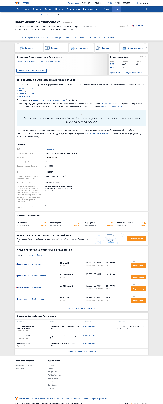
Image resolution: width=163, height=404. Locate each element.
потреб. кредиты (26, 88)
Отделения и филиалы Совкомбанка (31, 70)
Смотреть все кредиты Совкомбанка (81, 308)
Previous (16, 47)
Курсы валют (22, 9)
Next (146, 47)
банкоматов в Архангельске (113, 106)
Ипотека (59, 9)
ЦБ (110, 3)
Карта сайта (102, 399)
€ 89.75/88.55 (96, 3)
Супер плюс (36, 264)
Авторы (92, 399)
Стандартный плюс (39, 287)
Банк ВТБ (51, 369)
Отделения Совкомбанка (26, 61)
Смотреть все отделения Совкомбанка (81, 352)
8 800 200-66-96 (89, 326)
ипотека (22, 91)
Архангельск (115, 73)
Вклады (48, 9)
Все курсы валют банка (133, 73)
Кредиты (36, 9)
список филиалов (109, 103)
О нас (34, 399)
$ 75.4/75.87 (85, 3)
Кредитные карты (91, 9)
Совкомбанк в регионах (23, 365)
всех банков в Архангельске (97, 134)
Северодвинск (20, 369)
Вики (59, 399)
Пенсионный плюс (39, 276)
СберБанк (51, 365)
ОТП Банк (51, 382)
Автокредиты (73, 9)
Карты (30, 255)
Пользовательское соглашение (75, 399)
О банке (19, 37)
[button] (81, 144)
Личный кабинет (110, 37)
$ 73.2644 (117, 3)
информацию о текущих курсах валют (49, 100)
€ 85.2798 (126, 3)
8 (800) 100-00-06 (51, 158)
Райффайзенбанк (54, 375)
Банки (117, 9)
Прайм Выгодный (38, 299)
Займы (107, 9)
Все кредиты (30, 37)
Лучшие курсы (73, 3)
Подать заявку (138, 265)
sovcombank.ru (50, 149)
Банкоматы (95, 37)
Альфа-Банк (52, 372)
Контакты (51, 399)
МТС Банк (51, 388)
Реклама (41, 399)
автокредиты (24, 96)
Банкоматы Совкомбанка (51, 61)
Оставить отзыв (137, 238)
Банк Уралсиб (53, 385)
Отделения (82, 37)
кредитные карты (26, 94)
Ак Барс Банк (53, 378)
